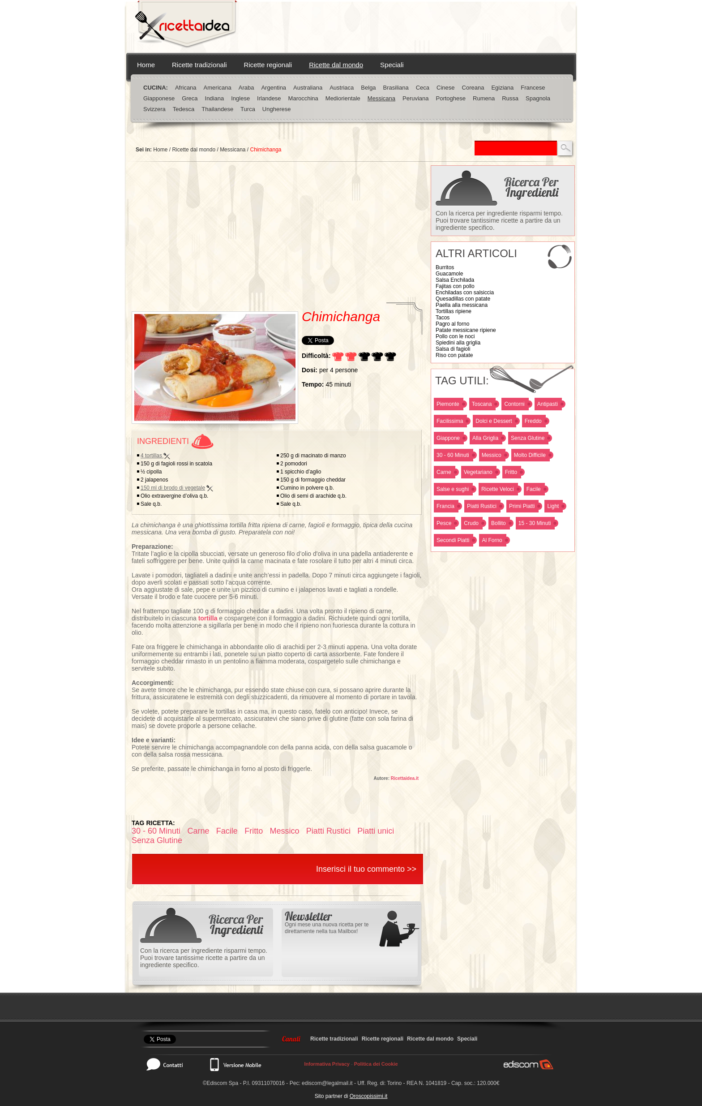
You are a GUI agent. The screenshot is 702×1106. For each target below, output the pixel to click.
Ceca (422, 87)
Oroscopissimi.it (369, 1096)
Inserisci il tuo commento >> (366, 869)
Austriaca (342, 87)
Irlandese (269, 98)
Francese (533, 87)
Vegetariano (478, 472)
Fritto (511, 472)
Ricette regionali (268, 65)
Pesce (444, 523)
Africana (186, 87)
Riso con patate (454, 355)
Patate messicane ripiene (466, 330)
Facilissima (450, 421)
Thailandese (217, 109)
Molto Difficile (530, 455)
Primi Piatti (522, 506)
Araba (246, 87)
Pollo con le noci (455, 336)
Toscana (482, 404)
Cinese (445, 87)
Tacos (442, 317)
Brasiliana (396, 87)
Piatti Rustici (482, 506)
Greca (189, 98)
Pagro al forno (452, 324)
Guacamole (449, 274)
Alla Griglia (485, 438)
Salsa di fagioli (453, 349)
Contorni (514, 404)
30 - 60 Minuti (453, 455)
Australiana (307, 87)
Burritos (445, 267)
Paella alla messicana (462, 305)
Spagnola (538, 98)
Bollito (498, 523)
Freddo (533, 421)
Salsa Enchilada (455, 280)
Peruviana (415, 98)
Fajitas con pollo (455, 286)
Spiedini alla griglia (458, 343)
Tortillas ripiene (453, 311)
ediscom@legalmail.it (327, 1083)
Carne (444, 472)
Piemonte (448, 404)
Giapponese (159, 98)
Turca (247, 109)
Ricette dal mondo (336, 65)
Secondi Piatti (453, 540)
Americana (217, 87)
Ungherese (276, 109)
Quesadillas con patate (463, 299)
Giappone (448, 438)
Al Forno (492, 540)
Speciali (392, 65)
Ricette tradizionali (199, 65)
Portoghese (451, 98)
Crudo (471, 523)
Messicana (381, 98)
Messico (491, 455)
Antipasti (547, 404)
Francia (445, 506)
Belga (368, 87)
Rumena (484, 98)
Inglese (240, 98)
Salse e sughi (453, 489)
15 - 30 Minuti (534, 523)
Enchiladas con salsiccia (465, 292)
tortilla (208, 618)
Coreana (473, 87)
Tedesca (183, 109)
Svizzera (154, 109)
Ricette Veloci (497, 489)
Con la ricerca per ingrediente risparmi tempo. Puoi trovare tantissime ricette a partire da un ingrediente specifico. (499, 220)
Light (553, 506)
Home (146, 65)
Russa (510, 98)
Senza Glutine (527, 438)
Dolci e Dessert (493, 421)
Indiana (214, 98)
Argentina (273, 87)
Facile (533, 489)
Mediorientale (342, 98)
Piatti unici (375, 830)
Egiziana (502, 87)
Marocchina (303, 98)
